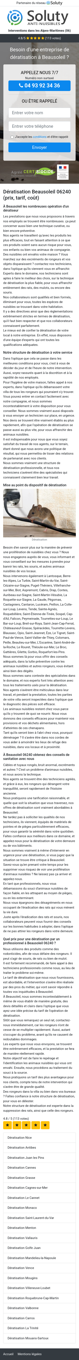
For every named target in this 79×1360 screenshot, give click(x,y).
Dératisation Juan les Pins (26, 1158)
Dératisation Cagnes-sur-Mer (28, 1188)
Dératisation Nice (20, 1138)
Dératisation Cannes (22, 1168)
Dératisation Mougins (22, 1278)
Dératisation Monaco (22, 1208)
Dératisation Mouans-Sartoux (28, 1338)
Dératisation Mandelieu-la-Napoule (32, 1258)
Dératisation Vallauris (22, 1238)
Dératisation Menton (22, 1228)
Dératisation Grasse (21, 1178)
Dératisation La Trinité (23, 1328)
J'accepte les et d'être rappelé (41, 137)
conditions (40, 137)
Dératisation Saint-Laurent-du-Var (31, 1218)
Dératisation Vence (21, 1268)
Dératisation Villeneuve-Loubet (29, 1288)
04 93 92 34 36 (39, 86)
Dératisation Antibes (22, 1147)
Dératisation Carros (21, 1318)
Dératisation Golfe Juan (24, 1248)
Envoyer (39, 147)
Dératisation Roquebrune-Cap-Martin (33, 1298)
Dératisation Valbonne (23, 1308)
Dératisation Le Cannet (23, 1198)
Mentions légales (30, 1354)
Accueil (8, 1354)
